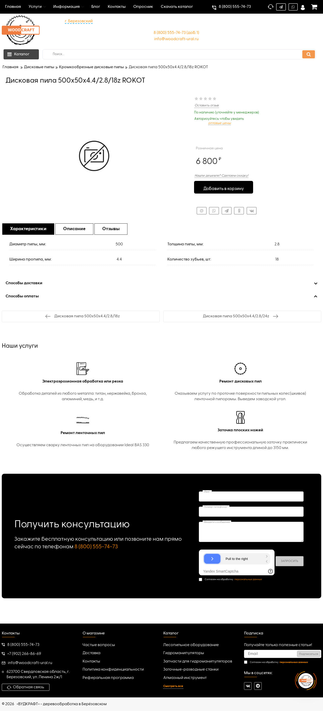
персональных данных (248, 580)
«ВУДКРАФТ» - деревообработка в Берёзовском (62, 704)
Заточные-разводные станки (191, 670)
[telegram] (258, 686)
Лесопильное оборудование (191, 645)
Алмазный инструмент (185, 678)
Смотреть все (173, 686)
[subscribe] (282, 654)
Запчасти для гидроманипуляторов (197, 662)
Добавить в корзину (223, 187)
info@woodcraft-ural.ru (176, 39)
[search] (179, 54)
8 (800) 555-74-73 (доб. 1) (176, 33)
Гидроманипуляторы (183, 654)
